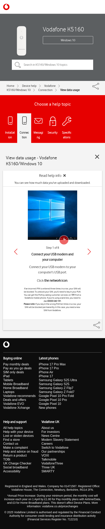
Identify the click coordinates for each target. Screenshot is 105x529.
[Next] (89, 252)
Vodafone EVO (13, 403)
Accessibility (11, 471)
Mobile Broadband (16, 384)
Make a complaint (15, 447)
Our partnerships (53, 451)
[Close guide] (97, 157)
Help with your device (18, 431)
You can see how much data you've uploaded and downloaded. (52, 183)
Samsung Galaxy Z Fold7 (57, 392)
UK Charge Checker (17, 463)
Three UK (48, 467)
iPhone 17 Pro (49, 368)
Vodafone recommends (19, 396)
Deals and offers (14, 399)
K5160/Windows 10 (19, 90)
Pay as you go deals (17, 368)
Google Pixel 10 (50, 403)
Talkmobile (48, 459)
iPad (6, 376)
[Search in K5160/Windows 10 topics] (52, 65)
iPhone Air (46, 372)
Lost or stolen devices (18, 435)
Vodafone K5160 (63, 29)
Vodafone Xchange (16, 407)
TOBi (6, 459)
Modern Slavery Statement (60, 439)
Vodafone (50, 86)
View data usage (70, 90)
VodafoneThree (52, 463)
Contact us (10, 443)
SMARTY (47, 471)
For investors (50, 431)
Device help (29, 86)
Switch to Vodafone (54, 447)
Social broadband (15, 467)
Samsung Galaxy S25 (54, 384)
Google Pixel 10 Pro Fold (56, 396)
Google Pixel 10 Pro (53, 399)
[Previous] (15, 252)
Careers (47, 443)
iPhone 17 (46, 376)
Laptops (8, 392)
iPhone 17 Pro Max (52, 364)
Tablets (8, 380)
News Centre (50, 435)
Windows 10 (68, 40)
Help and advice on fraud (20, 451)
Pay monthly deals (16, 364)
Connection (45, 90)
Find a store (11, 439)
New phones (47, 407)
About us (47, 428)
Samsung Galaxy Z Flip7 (56, 388)
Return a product (15, 455)
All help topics (13, 428)
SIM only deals (13, 372)
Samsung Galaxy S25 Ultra (58, 380)
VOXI (45, 455)
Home (10, 86)
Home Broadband (15, 388)
